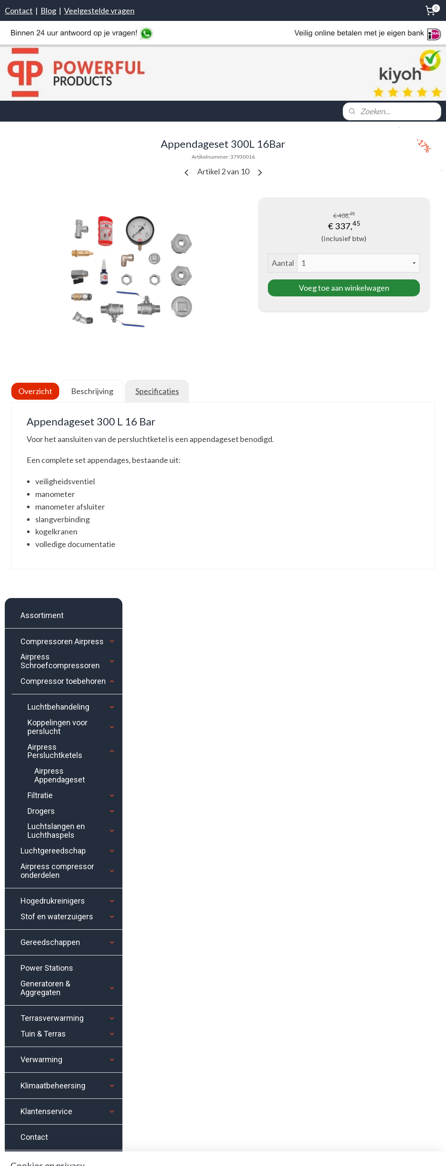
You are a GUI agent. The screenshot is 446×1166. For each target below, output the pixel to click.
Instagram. (176, 785)
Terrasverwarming (67, 548)
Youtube (250, 774)
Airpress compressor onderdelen (67, 401)
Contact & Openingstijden (52, 835)
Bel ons (28, 1037)
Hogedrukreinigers (67, 431)
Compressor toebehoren (67, 211)
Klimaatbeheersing (67, 615)
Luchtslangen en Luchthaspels (71, 361)
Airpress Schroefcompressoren (67, 192)
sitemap (255, 1150)
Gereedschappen (67, 472)
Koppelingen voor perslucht (71, 257)
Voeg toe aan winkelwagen (371, 292)
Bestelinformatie (38, 790)
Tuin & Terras (67, 564)
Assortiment (42, 145)
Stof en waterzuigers (67, 446)
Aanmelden (328, 808)
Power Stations (46, 498)
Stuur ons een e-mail (49, 1059)
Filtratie (71, 325)
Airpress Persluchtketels (71, 281)
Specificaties (284, 366)
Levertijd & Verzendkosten (53, 805)
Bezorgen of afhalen (42, 820)
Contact (19, 10)
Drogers (71, 341)
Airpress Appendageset (59, 306)
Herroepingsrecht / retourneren (60, 850)
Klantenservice (67, 641)
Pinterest (279, 774)
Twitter (226, 774)
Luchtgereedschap (67, 381)
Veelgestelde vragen (99, 10)
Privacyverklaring (39, 895)
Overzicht (163, 366)
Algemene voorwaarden (48, 880)
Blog (48, 10)
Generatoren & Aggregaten (67, 518)
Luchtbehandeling (71, 237)
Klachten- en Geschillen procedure (63, 865)
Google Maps (24, 1108)
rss (270, 1150)
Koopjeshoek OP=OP (67, 693)
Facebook (200, 774)
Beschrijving (219, 366)
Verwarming (67, 590)
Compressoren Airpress (67, 171)
